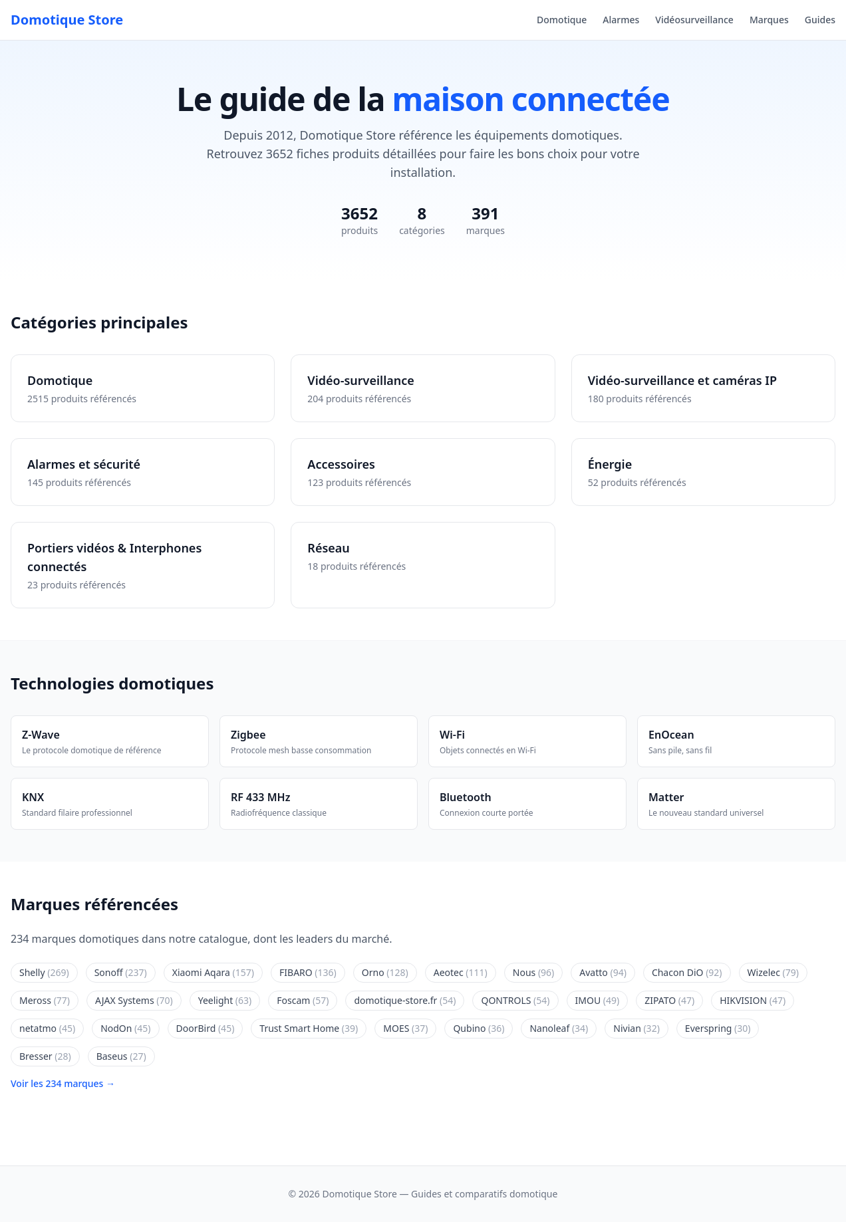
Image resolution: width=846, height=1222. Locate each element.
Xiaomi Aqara (213, 972)
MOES (405, 1028)
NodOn (125, 1028)
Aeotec (461, 972)
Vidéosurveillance (694, 19)
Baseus (121, 1056)
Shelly (44, 972)
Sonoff (120, 972)
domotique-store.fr (405, 1000)
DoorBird (205, 1028)
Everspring (718, 1028)
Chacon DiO (687, 972)
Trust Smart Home (308, 1028)
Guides (820, 19)
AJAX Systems (134, 1000)
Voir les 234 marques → (63, 1083)
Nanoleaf (558, 1028)
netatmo (47, 1028)
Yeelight (225, 1000)
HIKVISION (752, 1000)
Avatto (603, 972)
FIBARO (308, 972)
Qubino (478, 1028)
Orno (385, 972)
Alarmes (621, 19)
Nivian (636, 1028)
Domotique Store (67, 20)
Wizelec (773, 972)
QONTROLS (515, 1000)
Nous (534, 972)
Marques (769, 19)
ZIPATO (669, 1000)
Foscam (303, 1000)
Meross (44, 1000)
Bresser (45, 1056)
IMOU (597, 1000)
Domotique (562, 19)
